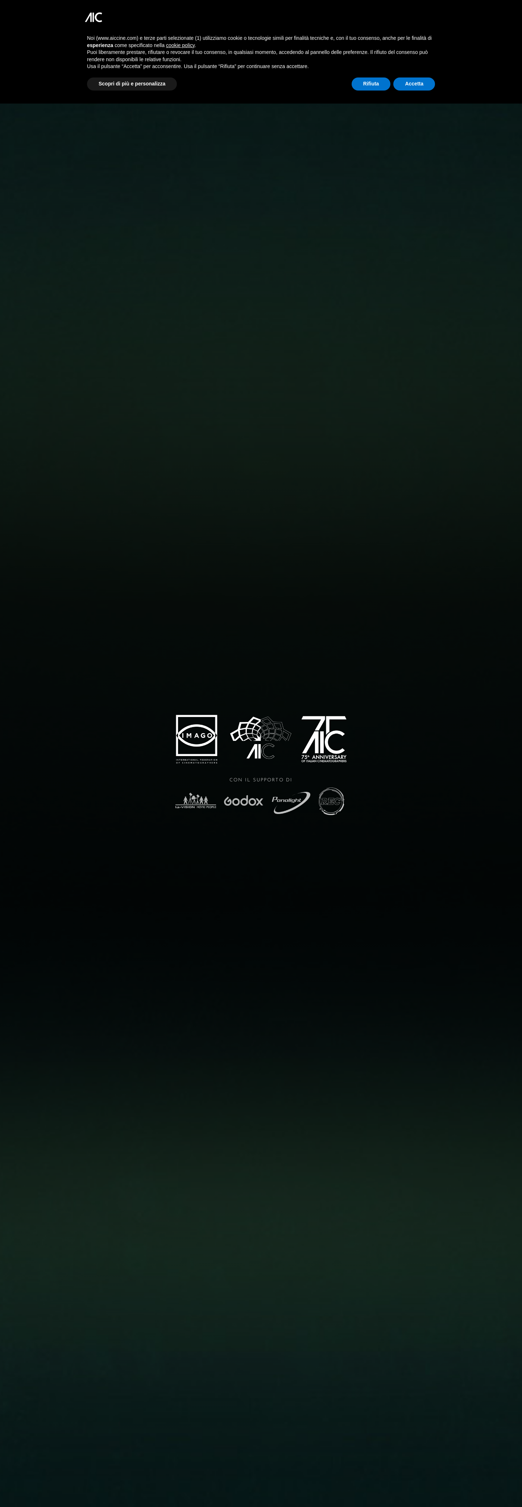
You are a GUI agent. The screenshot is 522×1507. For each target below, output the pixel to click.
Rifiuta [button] (371, 84)
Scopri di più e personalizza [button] (132, 84)
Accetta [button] (414, 84)
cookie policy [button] (180, 45)
